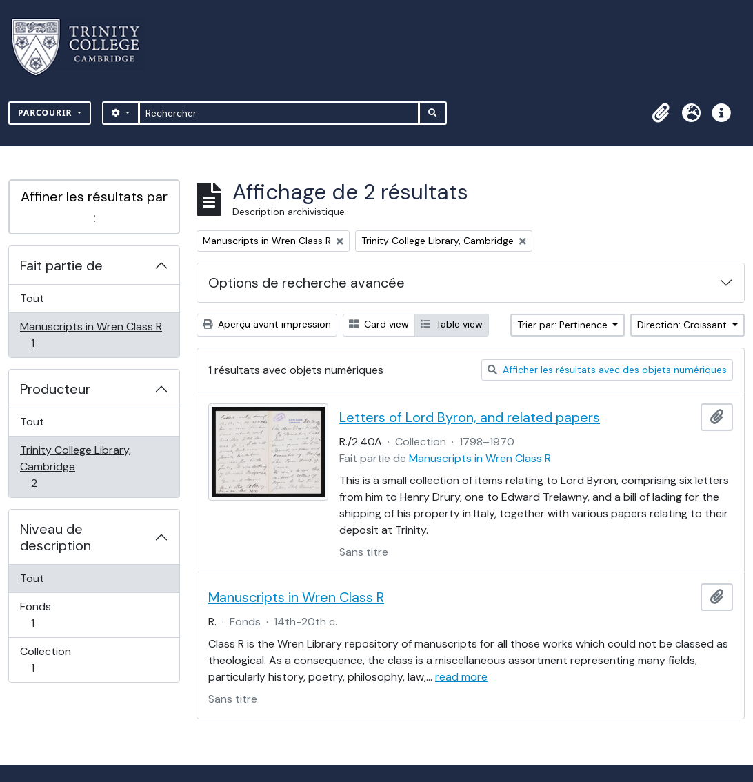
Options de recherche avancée (306, 283)
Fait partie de (61, 265)
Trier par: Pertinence (563, 325)
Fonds (47, 615)
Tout (32, 298)
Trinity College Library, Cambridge (75, 466)
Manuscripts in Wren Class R (90, 335)
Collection (47, 659)
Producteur (55, 389)
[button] (660, 113)
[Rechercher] (279, 113)
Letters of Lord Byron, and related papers (469, 417)
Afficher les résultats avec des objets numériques (607, 369)
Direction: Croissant (683, 325)
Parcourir (46, 113)
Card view (379, 324)
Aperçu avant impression (267, 324)
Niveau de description (55, 537)
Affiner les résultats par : (94, 207)
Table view (452, 324)
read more (461, 677)
